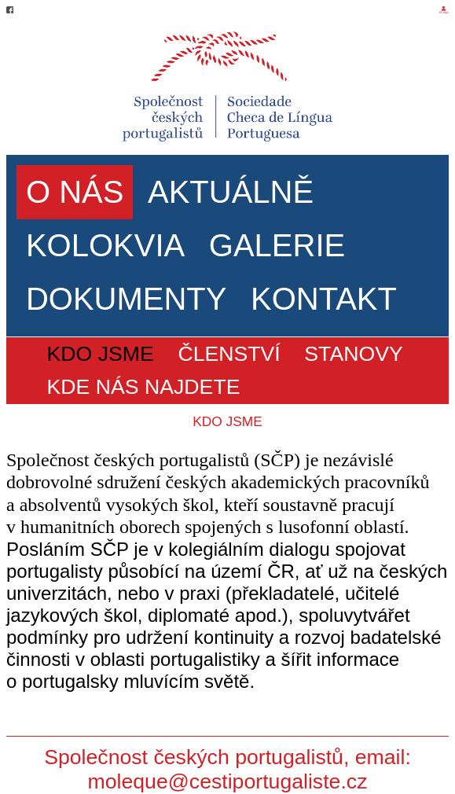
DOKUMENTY (126, 298)
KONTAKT (324, 298)
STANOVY (353, 354)
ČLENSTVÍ (229, 354)
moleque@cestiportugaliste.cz (228, 781)
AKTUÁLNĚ (231, 192)
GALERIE (277, 245)
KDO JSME (100, 354)
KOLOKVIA (105, 245)
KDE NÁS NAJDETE (143, 387)
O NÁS (74, 192)
